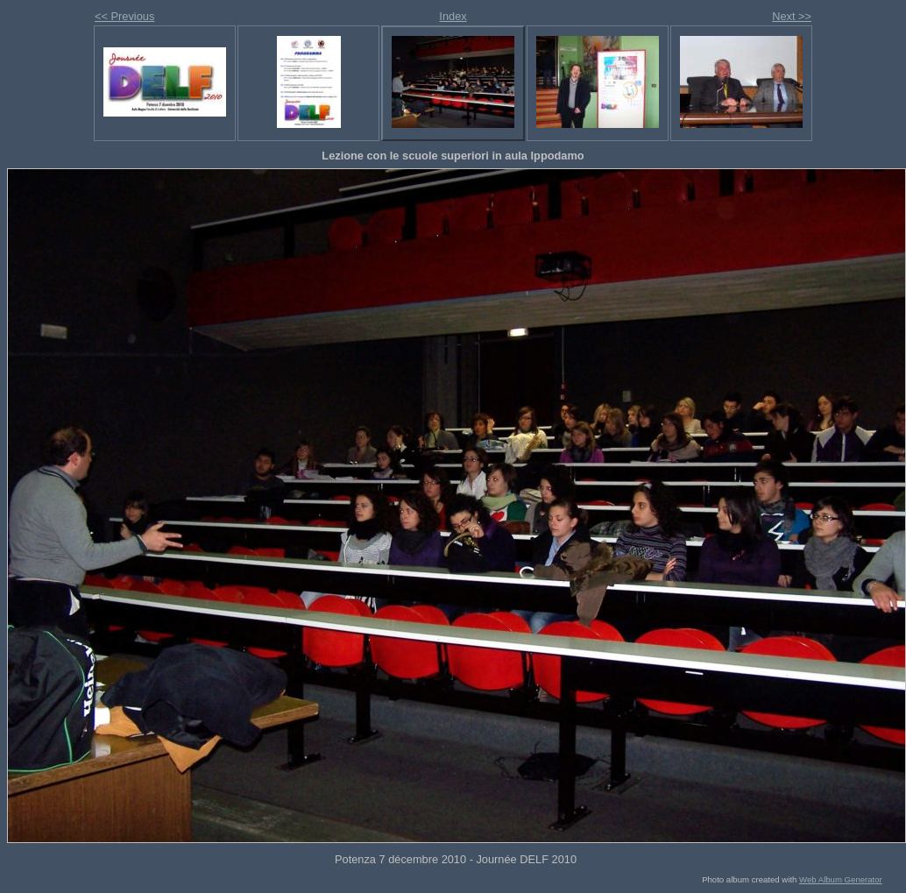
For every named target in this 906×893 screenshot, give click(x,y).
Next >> (791, 16)
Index (452, 16)
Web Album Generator (840, 879)
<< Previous (124, 16)
